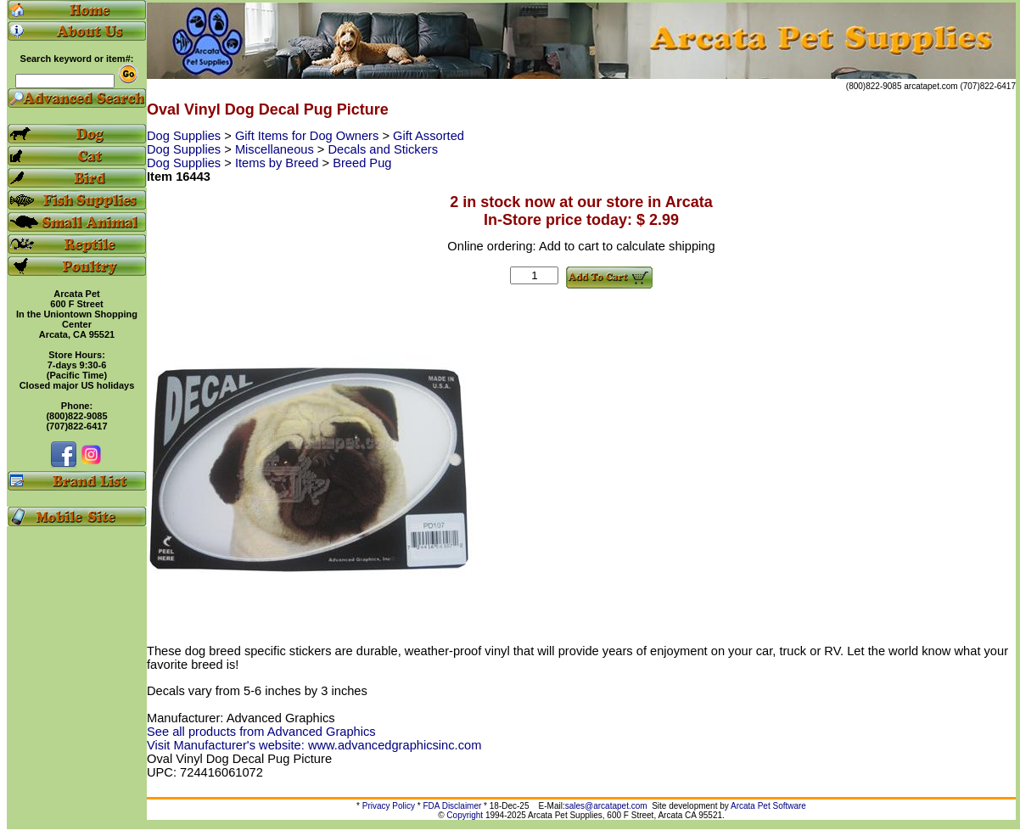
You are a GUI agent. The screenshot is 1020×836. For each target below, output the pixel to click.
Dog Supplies (185, 136)
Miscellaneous (276, 149)
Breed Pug (362, 163)
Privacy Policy (388, 806)
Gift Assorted (428, 136)
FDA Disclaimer (452, 806)
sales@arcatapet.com (606, 806)
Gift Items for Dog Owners (308, 136)
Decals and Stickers (383, 149)
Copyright (464, 815)
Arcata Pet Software (768, 806)
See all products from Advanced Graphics (261, 731)
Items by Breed (278, 163)
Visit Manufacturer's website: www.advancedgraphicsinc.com (314, 745)
